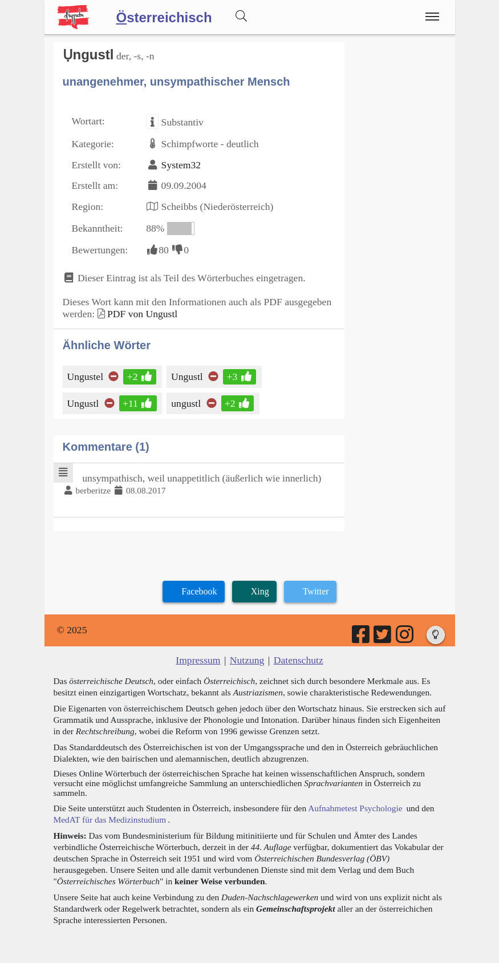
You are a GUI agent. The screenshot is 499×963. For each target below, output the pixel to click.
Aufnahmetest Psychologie (355, 808)
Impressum (198, 660)
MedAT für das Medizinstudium (110, 819)
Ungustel (86, 376)
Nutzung (247, 660)
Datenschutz (298, 660)
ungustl (186, 403)
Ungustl (188, 376)
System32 (181, 165)
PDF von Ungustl (142, 313)
